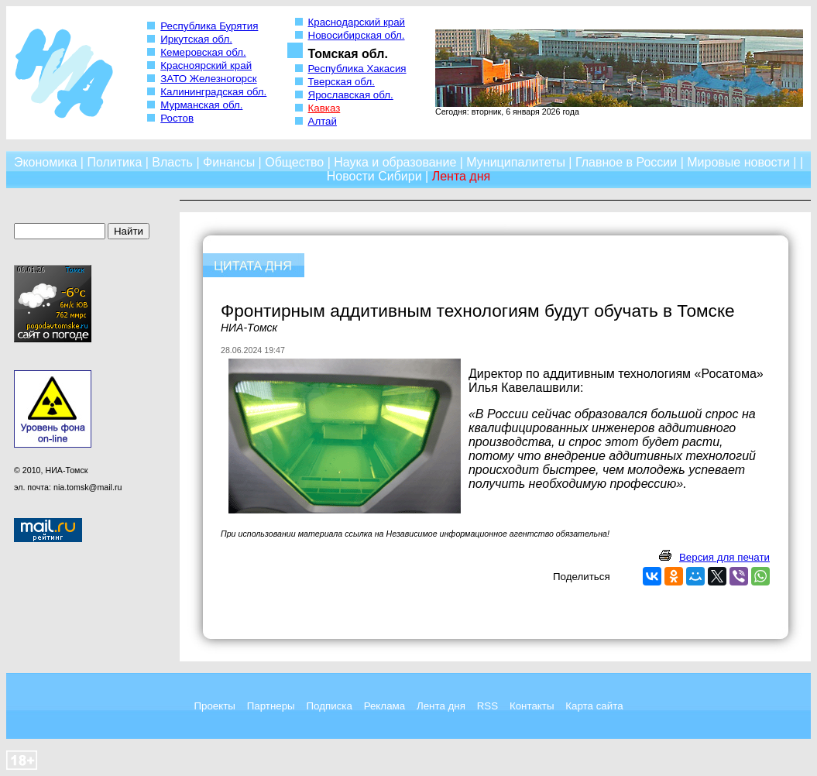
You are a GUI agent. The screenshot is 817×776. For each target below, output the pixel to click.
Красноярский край (206, 65)
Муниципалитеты (515, 162)
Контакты (532, 706)
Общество (294, 162)
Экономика (45, 162)
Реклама (384, 706)
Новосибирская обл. (356, 35)
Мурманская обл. (201, 105)
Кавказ (324, 108)
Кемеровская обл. (203, 52)
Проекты (214, 706)
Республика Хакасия (357, 68)
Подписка (329, 706)
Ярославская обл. (350, 95)
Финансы (229, 162)
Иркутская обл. (196, 39)
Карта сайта (594, 706)
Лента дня (441, 706)
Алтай (322, 121)
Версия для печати (724, 557)
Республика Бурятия (209, 26)
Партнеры (271, 706)
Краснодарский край (357, 22)
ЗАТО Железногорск (208, 78)
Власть (172, 162)
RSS (487, 706)
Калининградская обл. (213, 92)
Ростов (177, 118)
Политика (114, 162)
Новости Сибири (374, 176)
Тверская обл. (341, 82)
